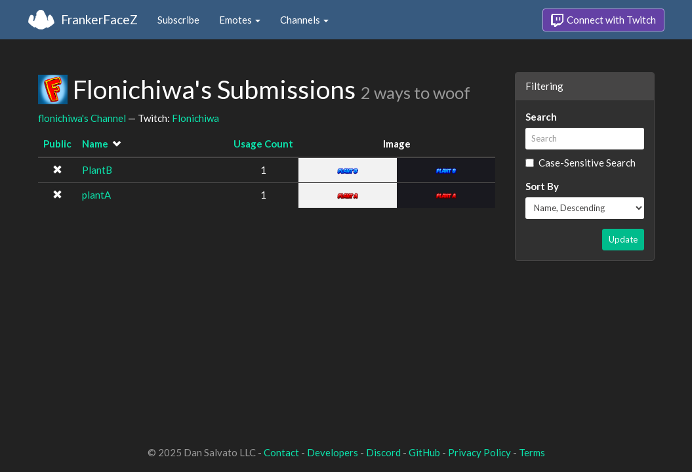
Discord (383, 452)
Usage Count (263, 143)
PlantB (97, 170)
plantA (96, 195)
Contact (281, 452)
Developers (332, 452)
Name (95, 143)
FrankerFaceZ (99, 19)
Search (541, 117)
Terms (532, 452)
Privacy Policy (479, 452)
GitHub (424, 452)
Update (623, 239)
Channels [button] (304, 20)
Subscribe (178, 20)
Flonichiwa (195, 118)
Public (57, 143)
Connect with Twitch (603, 20)
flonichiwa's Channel (82, 118)
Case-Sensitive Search (580, 162)
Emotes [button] (239, 20)
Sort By (542, 186)
